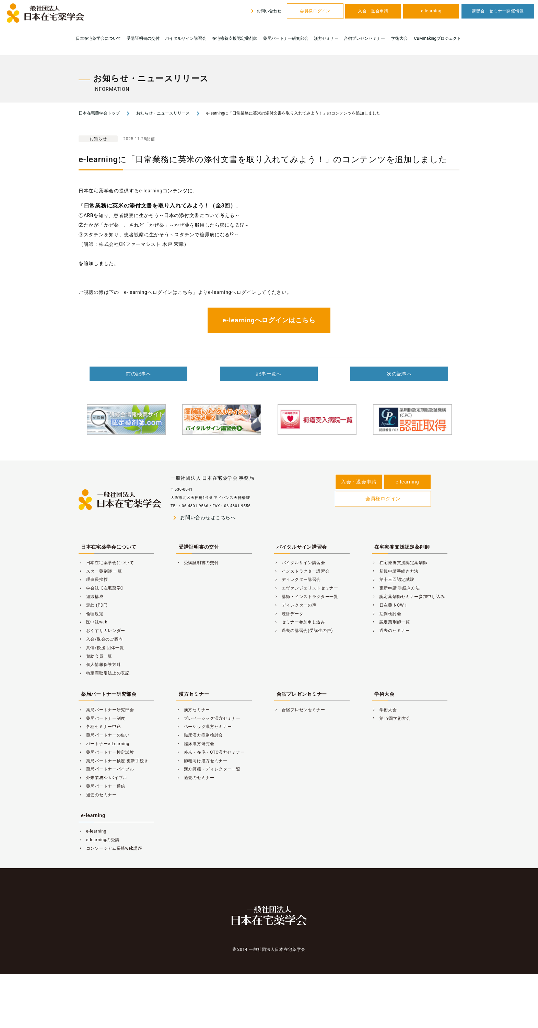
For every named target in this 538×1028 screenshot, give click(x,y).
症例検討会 (386, 613)
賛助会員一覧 (95, 656)
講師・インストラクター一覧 (306, 596)
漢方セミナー (326, 38)
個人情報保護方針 (100, 664)
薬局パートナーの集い (104, 735)
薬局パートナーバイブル (106, 769)
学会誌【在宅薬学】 (102, 588)
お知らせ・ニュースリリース (163, 113)
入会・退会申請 (373, 11)
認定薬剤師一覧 (391, 622)
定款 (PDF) (93, 605)
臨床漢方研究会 (195, 743)
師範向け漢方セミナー (201, 760)
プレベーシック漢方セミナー (208, 718)
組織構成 (91, 596)
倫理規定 (91, 613)
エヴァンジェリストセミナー (306, 588)
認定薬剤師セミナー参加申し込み (408, 596)
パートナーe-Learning (104, 743)
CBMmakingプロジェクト (437, 38)
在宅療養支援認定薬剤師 (234, 38)
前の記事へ (138, 373)
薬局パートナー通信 (102, 786)
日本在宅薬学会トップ (99, 113)
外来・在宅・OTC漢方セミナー (210, 752)
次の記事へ (399, 373)
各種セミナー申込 (100, 726)
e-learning (431, 11)
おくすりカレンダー (102, 630)
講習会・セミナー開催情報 (498, 11)
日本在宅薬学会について (98, 38)
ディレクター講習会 (297, 579)
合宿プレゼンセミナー (364, 38)
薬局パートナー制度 (102, 718)
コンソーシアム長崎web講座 (110, 848)
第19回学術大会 (391, 718)
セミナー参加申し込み (299, 622)
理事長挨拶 (93, 579)
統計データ (288, 613)
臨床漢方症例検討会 (199, 735)
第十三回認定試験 (393, 579)
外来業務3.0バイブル (103, 777)
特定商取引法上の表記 (104, 673)
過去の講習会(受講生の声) (303, 630)
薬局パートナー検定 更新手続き (113, 760)
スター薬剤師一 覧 (100, 571)
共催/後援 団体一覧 (101, 647)
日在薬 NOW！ (390, 605)
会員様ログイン (315, 11)
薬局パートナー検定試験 (106, 752)
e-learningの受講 (99, 839)
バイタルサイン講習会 (185, 38)
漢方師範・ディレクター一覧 (208, 769)
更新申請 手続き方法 (396, 588)
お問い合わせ (265, 11)
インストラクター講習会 (302, 571)
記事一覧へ (269, 373)
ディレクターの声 (295, 605)
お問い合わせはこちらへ (203, 518)
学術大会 (399, 38)
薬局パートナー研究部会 (285, 38)
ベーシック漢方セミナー (204, 726)
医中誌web (93, 622)
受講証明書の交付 (143, 38)
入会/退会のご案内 (101, 639)
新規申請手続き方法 (395, 571)
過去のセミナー (391, 630)
